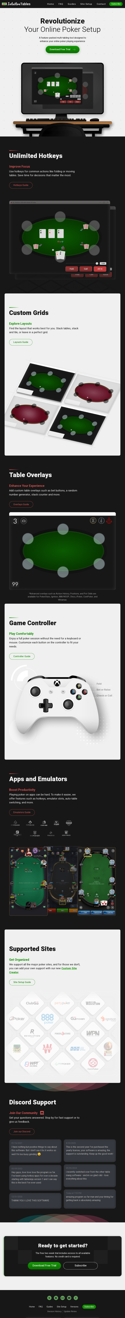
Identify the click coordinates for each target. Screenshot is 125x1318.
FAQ (61, 4)
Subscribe (116, 3)
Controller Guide (21, 656)
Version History (54, 1311)
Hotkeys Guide (20, 185)
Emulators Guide (22, 812)
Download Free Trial (62, 49)
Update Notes (71, 1311)
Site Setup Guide (22, 982)
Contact (101, 4)
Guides (72, 4)
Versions (74, 1306)
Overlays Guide (21, 504)
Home (50, 4)
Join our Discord (21, 1131)
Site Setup (86, 4)
